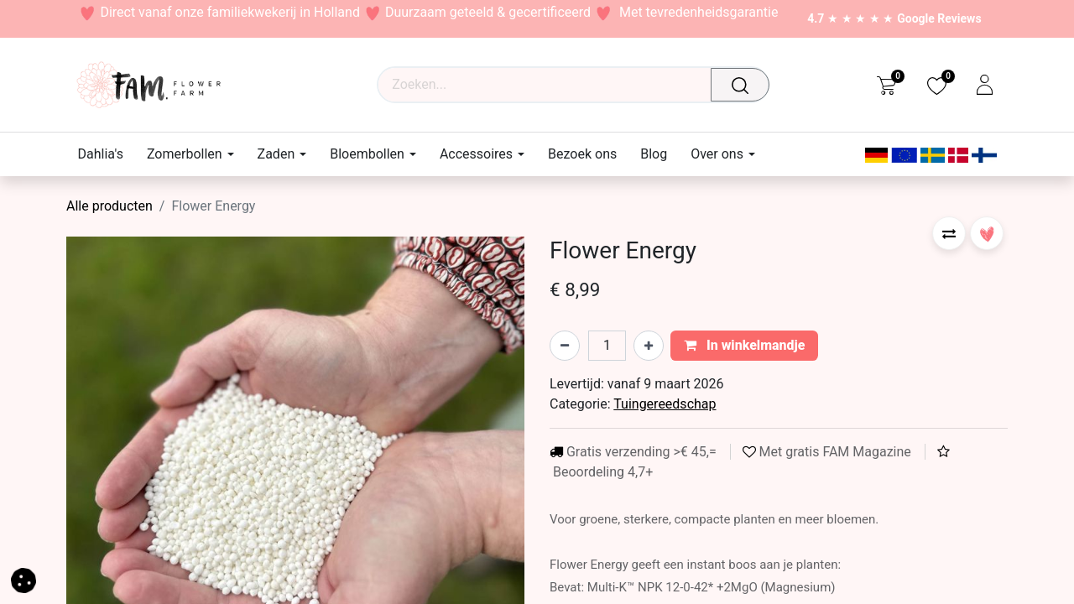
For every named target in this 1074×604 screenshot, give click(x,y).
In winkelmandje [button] (745, 345)
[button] (949, 233)
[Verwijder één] (565, 346)
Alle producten (109, 206)
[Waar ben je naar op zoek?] (744, 85)
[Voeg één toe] (648, 346)
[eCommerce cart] (886, 85)
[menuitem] (106, 154)
